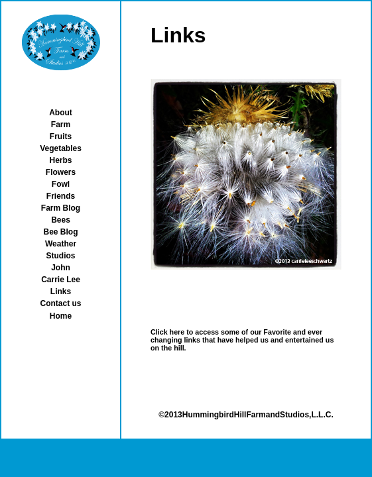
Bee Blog (60, 232)
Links (60, 291)
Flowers (61, 172)
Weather (60, 243)
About (60, 112)
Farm (60, 124)
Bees (60, 220)
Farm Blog (60, 208)
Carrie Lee (60, 279)
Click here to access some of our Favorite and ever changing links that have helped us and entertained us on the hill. (242, 340)
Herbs (60, 160)
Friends (60, 196)
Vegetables (61, 148)
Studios (61, 255)
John (60, 267)
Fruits (61, 136)
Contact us (60, 303)
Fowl (61, 184)
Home (61, 316)
